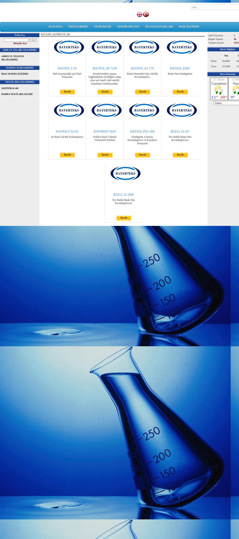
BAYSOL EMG (180, 68)
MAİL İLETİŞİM (189, 26)
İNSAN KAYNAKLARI (159, 26)
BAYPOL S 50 (67, 68)
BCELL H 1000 (124, 194)
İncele (67, 91)
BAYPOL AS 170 (142, 68)
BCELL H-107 (180, 131)
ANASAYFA (55, 26)
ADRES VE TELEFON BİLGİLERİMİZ (12, 58)
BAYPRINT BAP (104, 131)
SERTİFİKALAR (9, 88)
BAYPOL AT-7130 (104, 68)
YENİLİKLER (102, 26)
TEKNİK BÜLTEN (128, 26)
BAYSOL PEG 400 (142, 131)
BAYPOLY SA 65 (67, 131)
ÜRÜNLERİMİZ (78, 26)
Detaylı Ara (20, 43)
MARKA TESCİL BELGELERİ (16, 94)
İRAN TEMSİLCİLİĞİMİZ (14, 74)
